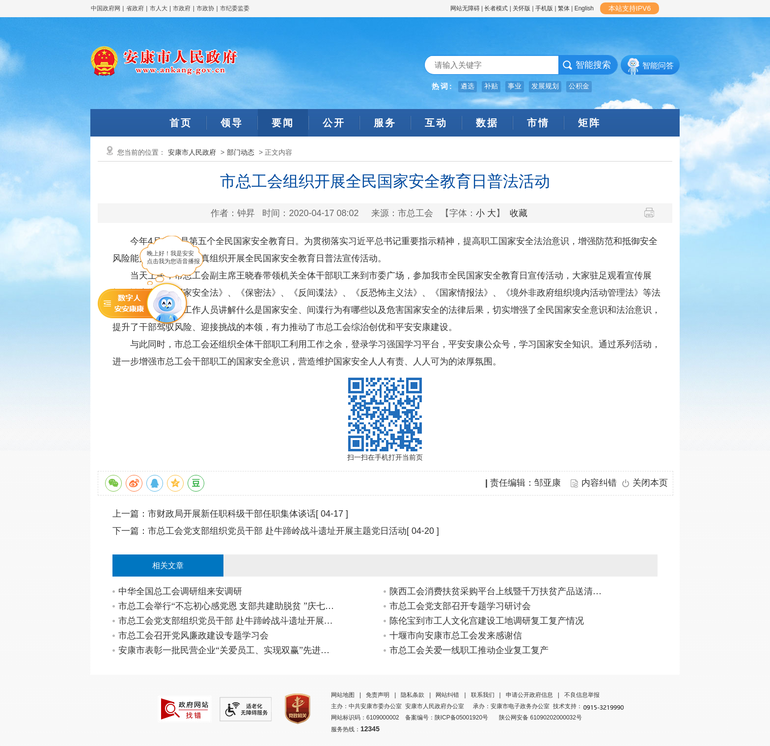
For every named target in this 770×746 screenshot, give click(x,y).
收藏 (518, 213)
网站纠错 (447, 694)
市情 (538, 122)
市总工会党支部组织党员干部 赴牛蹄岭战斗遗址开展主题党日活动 (277, 531)
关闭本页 (650, 483)
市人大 (158, 8)
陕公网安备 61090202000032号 (540, 717)
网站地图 (343, 694)
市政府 (182, 8)
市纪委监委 (234, 8)
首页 (180, 122)
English (584, 8)
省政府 (135, 8)
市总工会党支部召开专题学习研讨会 (460, 606)
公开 (334, 122)
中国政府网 (105, 8)
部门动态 (240, 152)
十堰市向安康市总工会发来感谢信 (455, 635)
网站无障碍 (465, 8)
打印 (652, 212)
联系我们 (483, 694)
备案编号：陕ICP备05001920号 (446, 717)
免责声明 (377, 694)
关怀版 (521, 8)
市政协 (205, 8)
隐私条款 (412, 694)
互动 (436, 122)
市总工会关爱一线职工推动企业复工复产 (469, 650)
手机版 (544, 8)
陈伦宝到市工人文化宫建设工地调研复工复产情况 (486, 621)
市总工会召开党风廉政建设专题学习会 (193, 635)
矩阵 (589, 122)
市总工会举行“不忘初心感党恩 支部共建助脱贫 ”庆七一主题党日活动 (227, 606)
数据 (487, 122)
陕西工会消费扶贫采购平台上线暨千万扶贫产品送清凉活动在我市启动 (498, 591)
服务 (385, 122)
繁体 (564, 8)
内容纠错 (599, 483)
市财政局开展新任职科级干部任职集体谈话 (232, 514)
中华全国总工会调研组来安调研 (180, 591)
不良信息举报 (582, 694)
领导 (231, 122)
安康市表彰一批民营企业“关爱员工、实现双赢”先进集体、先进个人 (227, 650)
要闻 (283, 122)
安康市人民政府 (192, 152)
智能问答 (658, 65)
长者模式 (496, 8)
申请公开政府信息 (529, 694)
